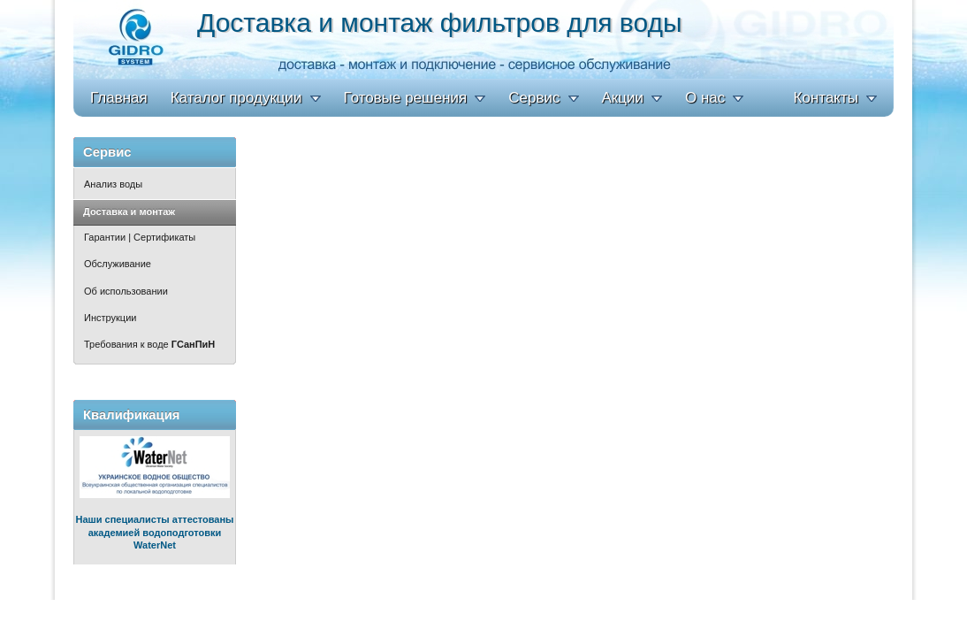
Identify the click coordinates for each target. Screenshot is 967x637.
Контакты (826, 97)
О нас (705, 97)
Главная (119, 97)
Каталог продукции (236, 97)
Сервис (534, 97)
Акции (623, 97)
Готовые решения (406, 97)
